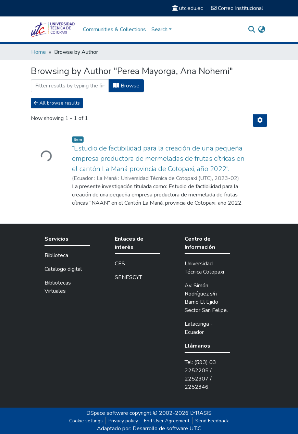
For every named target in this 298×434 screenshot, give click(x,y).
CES (120, 263)
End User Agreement (166, 421)
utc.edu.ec (187, 8)
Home (38, 52)
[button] (261, 29)
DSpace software (107, 413)
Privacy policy (123, 421)
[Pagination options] (260, 120)
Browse (126, 85)
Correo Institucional (237, 8)
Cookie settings (86, 421)
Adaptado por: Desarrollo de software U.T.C (149, 428)
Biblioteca (56, 255)
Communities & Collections (114, 29)
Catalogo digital (63, 269)
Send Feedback (212, 421)
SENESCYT (128, 277)
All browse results (57, 103)
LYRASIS (201, 413)
